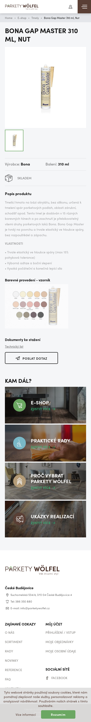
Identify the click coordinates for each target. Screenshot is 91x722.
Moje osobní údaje (61, 651)
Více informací (26, 714)
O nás (9, 632)
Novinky (11, 660)
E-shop (22, 18)
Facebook (59, 678)
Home (8, 18)
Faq (8, 679)
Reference (13, 670)
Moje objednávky (60, 641)
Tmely (35, 18)
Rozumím (58, 714)
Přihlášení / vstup (61, 632)
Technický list (14, 346)
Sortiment (14, 641)
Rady (9, 651)
